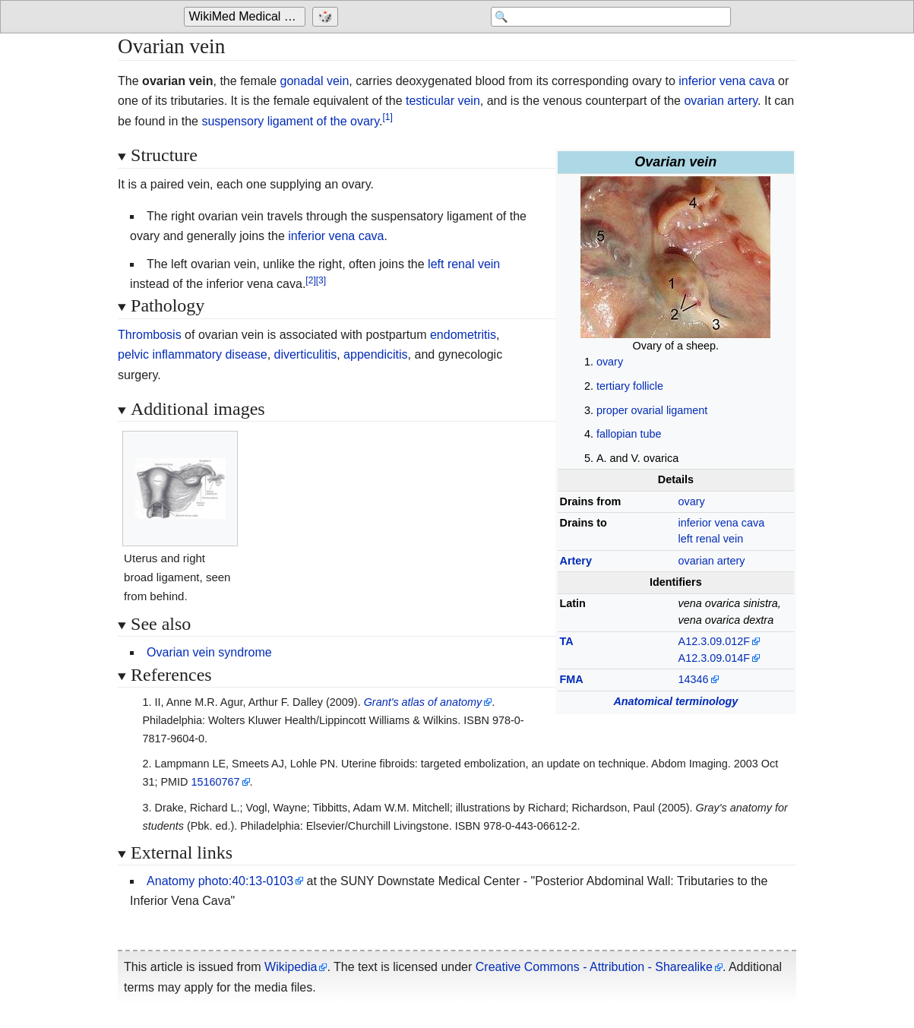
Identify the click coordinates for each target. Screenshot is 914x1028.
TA (567, 641)
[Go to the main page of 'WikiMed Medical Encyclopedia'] (246, 17)
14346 (693, 679)
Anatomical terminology (675, 701)
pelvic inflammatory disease (192, 354)
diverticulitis (305, 354)
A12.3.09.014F (714, 658)
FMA (572, 679)
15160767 (215, 782)
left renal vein (711, 539)
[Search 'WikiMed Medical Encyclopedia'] (609, 17)
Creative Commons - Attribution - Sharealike (594, 966)
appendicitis (375, 354)
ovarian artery (720, 100)
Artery (576, 561)
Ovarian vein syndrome (209, 652)
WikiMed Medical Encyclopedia (247, 16)
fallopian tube (629, 434)
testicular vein (443, 100)
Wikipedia (290, 966)
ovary (609, 362)
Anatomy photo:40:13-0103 (220, 881)
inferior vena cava (726, 80)
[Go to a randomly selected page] (327, 17)
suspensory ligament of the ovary (290, 121)
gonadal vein (314, 80)
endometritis (463, 334)
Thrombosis (150, 334)
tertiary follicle (629, 386)
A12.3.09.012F (714, 641)
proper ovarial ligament (651, 410)
